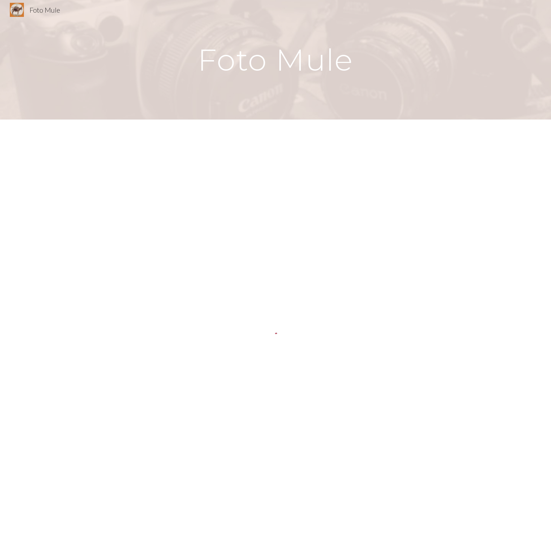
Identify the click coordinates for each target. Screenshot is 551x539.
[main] (275, 59)
